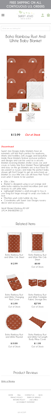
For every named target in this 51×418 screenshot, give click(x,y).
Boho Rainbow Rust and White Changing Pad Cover (14, 297)
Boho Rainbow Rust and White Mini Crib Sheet (37, 257)
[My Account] (42, 15)
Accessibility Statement (26, 402)
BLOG (41, 395)
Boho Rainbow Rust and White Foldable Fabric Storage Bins (37, 297)
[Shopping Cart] (48, 15)
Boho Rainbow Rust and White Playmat (14, 335)
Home (10, 395)
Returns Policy (19, 400)
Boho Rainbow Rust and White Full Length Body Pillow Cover (37, 336)
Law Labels (34, 400)
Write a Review (8, 381)
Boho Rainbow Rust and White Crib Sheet (14, 256)
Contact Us (29, 395)
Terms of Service (34, 397)
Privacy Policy (17, 397)
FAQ (18, 395)
